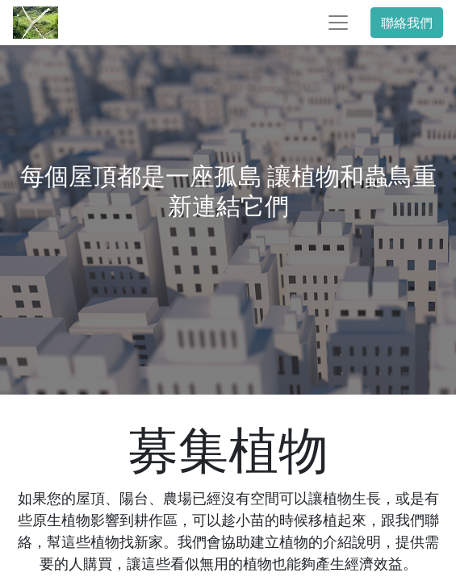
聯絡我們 (407, 23)
